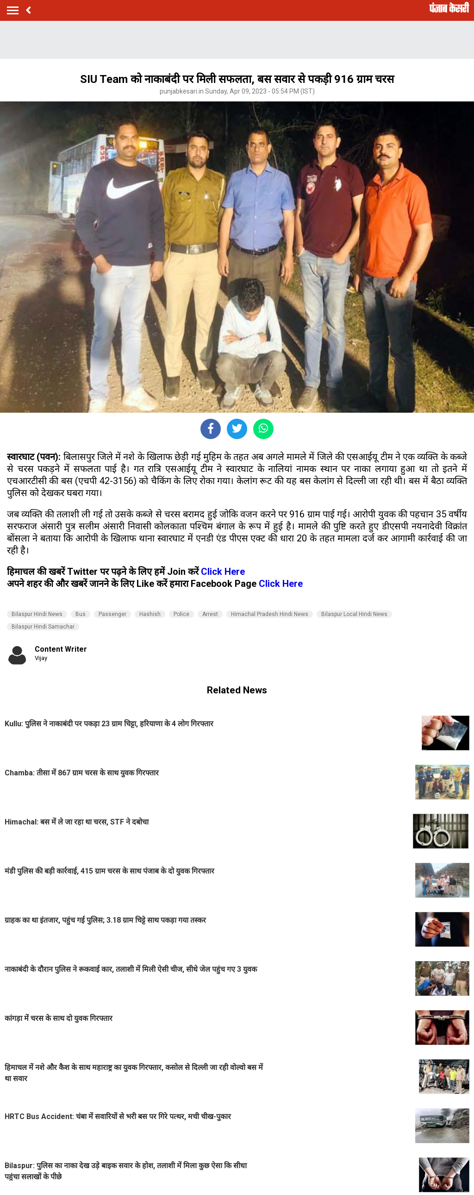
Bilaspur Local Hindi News (354, 614)
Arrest (210, 614)
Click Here (223, 571)
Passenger (112, 614)
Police (181, 614)
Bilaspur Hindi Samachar (43, 626)
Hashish (150, 614)
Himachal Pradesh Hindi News (269, 614)
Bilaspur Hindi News (37, 614)
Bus (80, 614)
